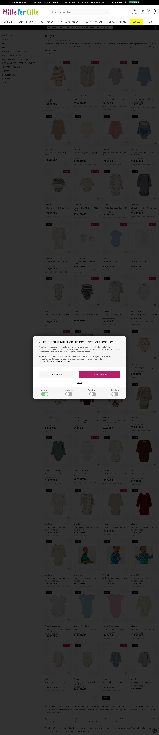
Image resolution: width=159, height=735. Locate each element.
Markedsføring (68, 392)
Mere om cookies (63, 361)
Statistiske (115, 392)
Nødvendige (44, 392)
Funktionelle (92, 392)
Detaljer (79, 383)
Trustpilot (138, 2)
